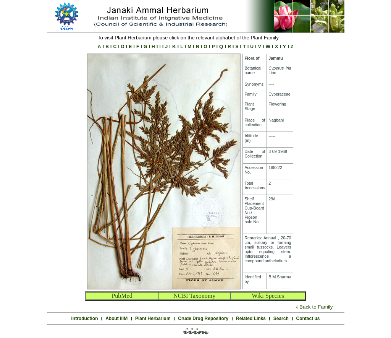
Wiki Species (268, 295)
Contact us (308, 318)
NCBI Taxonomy (194, 295)
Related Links (251, 318)
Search (281, 318)
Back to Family (316, 307)
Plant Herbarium (153, 318)
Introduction (84, 318)
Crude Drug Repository (203, 318)
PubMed (121, 295)
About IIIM (116, 318)
